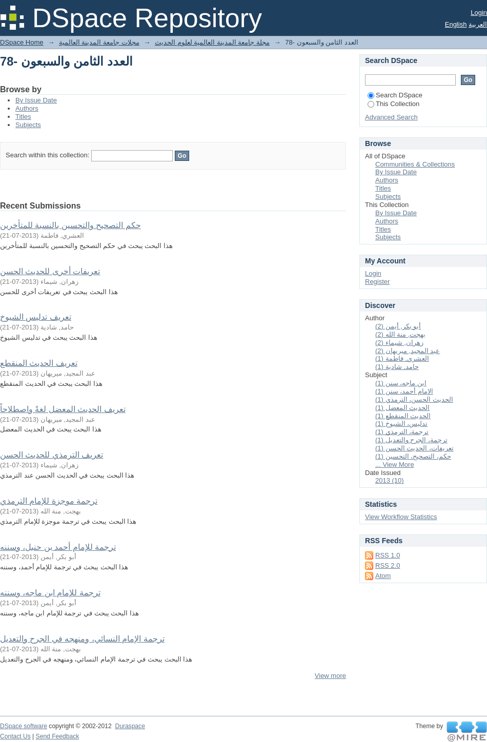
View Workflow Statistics (401, 517)
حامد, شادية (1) (397, 366)
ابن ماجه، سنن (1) (401, 383)
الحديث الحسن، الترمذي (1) (414, 399)
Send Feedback (57, 736)
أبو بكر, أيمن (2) (398, 326)
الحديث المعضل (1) (402, 407)
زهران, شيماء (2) (399, 342)
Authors (26, 108)
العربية (478, 24)
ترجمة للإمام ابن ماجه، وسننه (50, 592)
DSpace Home (22, 42)
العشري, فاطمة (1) (402, 358)
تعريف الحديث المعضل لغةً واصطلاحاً (63, 409)
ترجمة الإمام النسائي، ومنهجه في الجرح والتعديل (82, 638)
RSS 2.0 (387, 565)
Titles (23, 116)
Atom (383, 576)
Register (377, 281)
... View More (394, 464)
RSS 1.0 (387, 555)
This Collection (393, 104)
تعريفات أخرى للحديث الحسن (50, 271)
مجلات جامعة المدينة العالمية (99, 42)
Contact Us (15, 736)
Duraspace (130, 726)
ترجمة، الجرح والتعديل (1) (411, 440)
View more (330, 675)
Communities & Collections (415, 164)
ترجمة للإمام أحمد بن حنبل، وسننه (58, 547)
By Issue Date (36, 100)
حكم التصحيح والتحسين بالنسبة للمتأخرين (70, 225)
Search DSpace (395, 95)
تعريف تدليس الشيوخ (35, 317)
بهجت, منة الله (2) (400, 334)
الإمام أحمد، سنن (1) (404, 391)
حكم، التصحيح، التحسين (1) (413, 456)
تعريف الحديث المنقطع (38, 363)
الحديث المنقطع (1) (403, 416)
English (456, 24)
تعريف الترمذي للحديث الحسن (51, 454)
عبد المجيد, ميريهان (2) (407, 351)
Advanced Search (391, 117)
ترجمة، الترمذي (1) (402, 432)
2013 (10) (389, 480)
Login (479, 12)
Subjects (28, 125)
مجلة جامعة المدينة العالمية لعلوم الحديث (212, 42)
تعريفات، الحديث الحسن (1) (414, 448)
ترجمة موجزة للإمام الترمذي (48, 501)
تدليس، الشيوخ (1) (401, 423)
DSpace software (23, 726)
